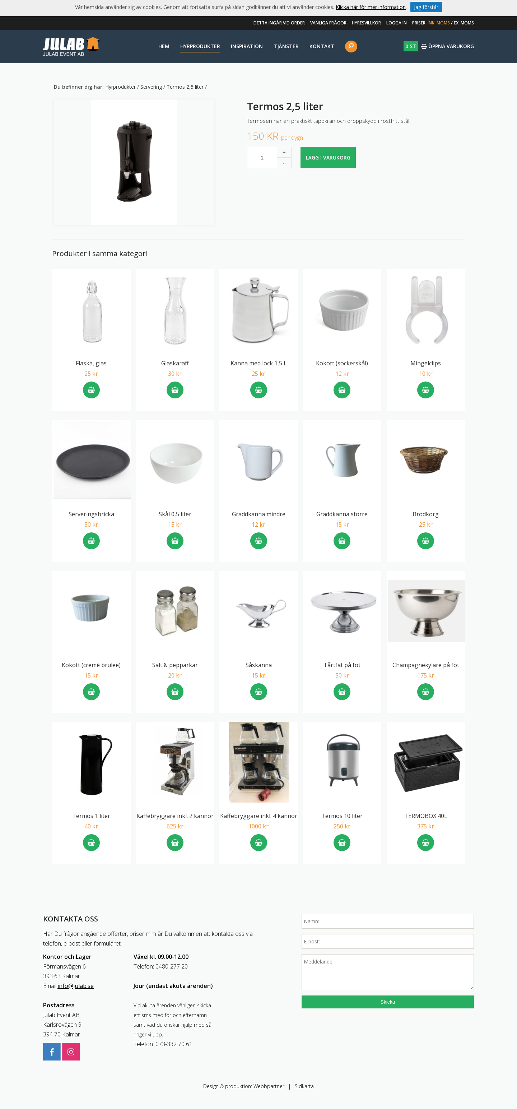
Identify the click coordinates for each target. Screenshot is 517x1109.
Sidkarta (304, 1086)
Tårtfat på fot (341, 665)
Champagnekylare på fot (425, 665)
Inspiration (247, 46)
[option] (134, 162)
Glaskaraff (175, 363)
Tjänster (286, 46)
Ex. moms (464, 23)
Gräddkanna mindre (258, 514)
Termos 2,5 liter (186, 86)
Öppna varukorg (439, 46)
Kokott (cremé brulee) (91, 665)
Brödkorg (426, 514)
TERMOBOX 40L (425, 816)
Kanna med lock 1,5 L (258, 363)
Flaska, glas (91, 363)
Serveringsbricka (91, 514)
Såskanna (259, 665)
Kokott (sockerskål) (342, 363)
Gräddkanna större (342, 514)
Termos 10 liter (342, 816)
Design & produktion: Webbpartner (243, 1086)
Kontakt (321, 46)
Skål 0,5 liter (175, 514)
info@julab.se (75, 986)
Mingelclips (425, 363)
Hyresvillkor (366, 23)
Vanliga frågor (328, 23)
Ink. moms (439, 23)
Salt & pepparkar (175, 665)
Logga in (396, 23)
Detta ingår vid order (279, 23)
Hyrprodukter (200, 46)
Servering (151, 86)
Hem (163, 46)
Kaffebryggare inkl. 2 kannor (175, 816)
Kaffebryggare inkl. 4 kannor (258, 816)
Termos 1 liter (91, 816)
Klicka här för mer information (371, 7)
